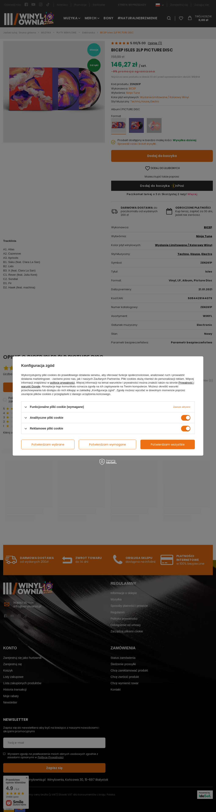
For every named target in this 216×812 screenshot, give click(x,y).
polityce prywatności (62, 382)
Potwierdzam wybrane (48, 444)
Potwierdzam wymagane (107, 444)
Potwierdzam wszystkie (168, 444)
